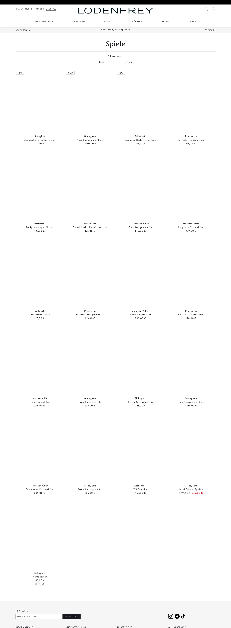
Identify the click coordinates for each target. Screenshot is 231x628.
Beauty (166, 22)
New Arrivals (44, 22)
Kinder (40, 8)
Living (108, 22)
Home (103, 29)
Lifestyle (51, 8)
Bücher (137, 22)
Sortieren (22, 30)
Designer (78, 22)
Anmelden (71, 616)
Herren (29, 8)
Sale (193, 22)
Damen (20, 8)
